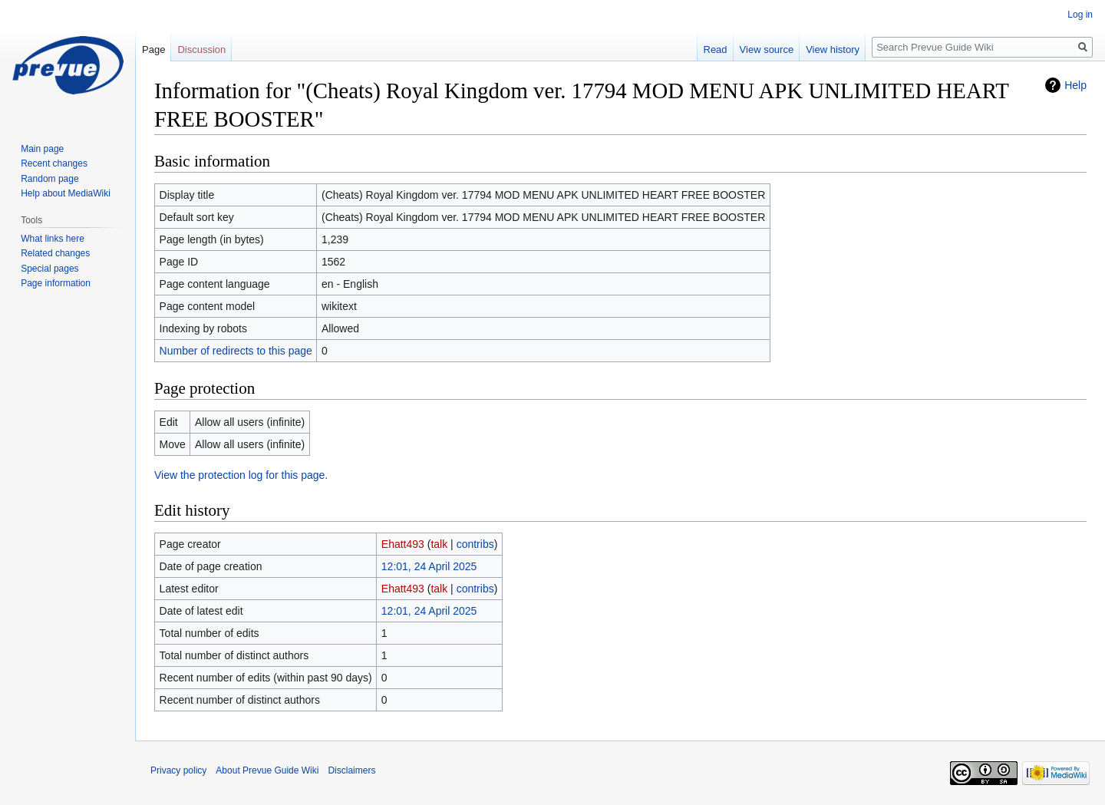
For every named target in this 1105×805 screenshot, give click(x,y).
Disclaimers (351, 770)
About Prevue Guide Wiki (267, 770)
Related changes (55, 253)
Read (715, 49)
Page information (56, 283)
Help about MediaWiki (65, 193)
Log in (1080, 14)
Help (1075, 85)
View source (767, 49)
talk (438, 544)
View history (832, 49)
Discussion (201, 49)
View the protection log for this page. (241, 475)
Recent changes (54, 163)
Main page (42, 149)
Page (153, 49)
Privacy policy (178, 770)
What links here (52, 238)
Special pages (49, 268)
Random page (49, 178)
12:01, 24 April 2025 (429, 566)
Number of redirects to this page (236, 351)
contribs (475, 544)
